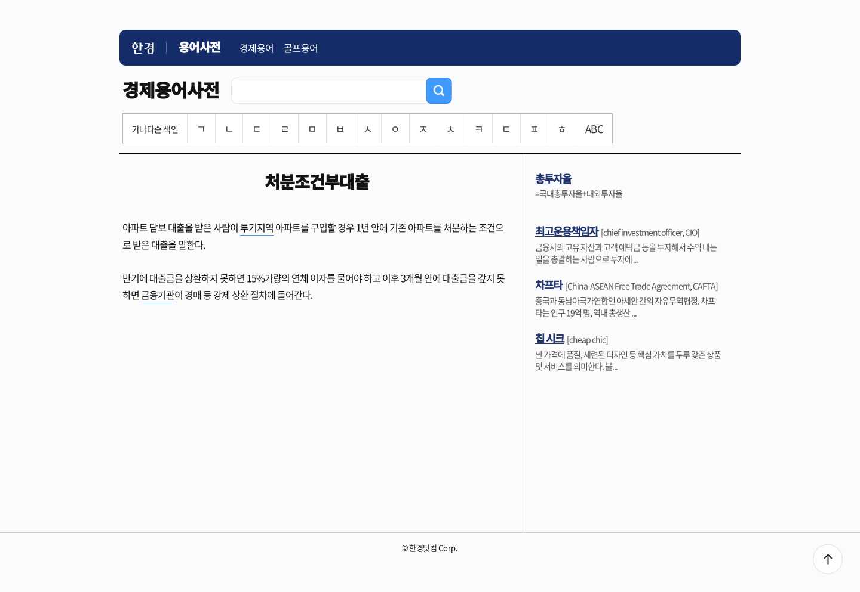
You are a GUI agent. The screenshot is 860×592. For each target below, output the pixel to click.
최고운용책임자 (566, 230)
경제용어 (256, 48)
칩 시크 (549, 338)
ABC (594, 128)
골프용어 (301, 48)
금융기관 (157, 294)
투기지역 (257, 227)
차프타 (548, 284)
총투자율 (553, 178)
